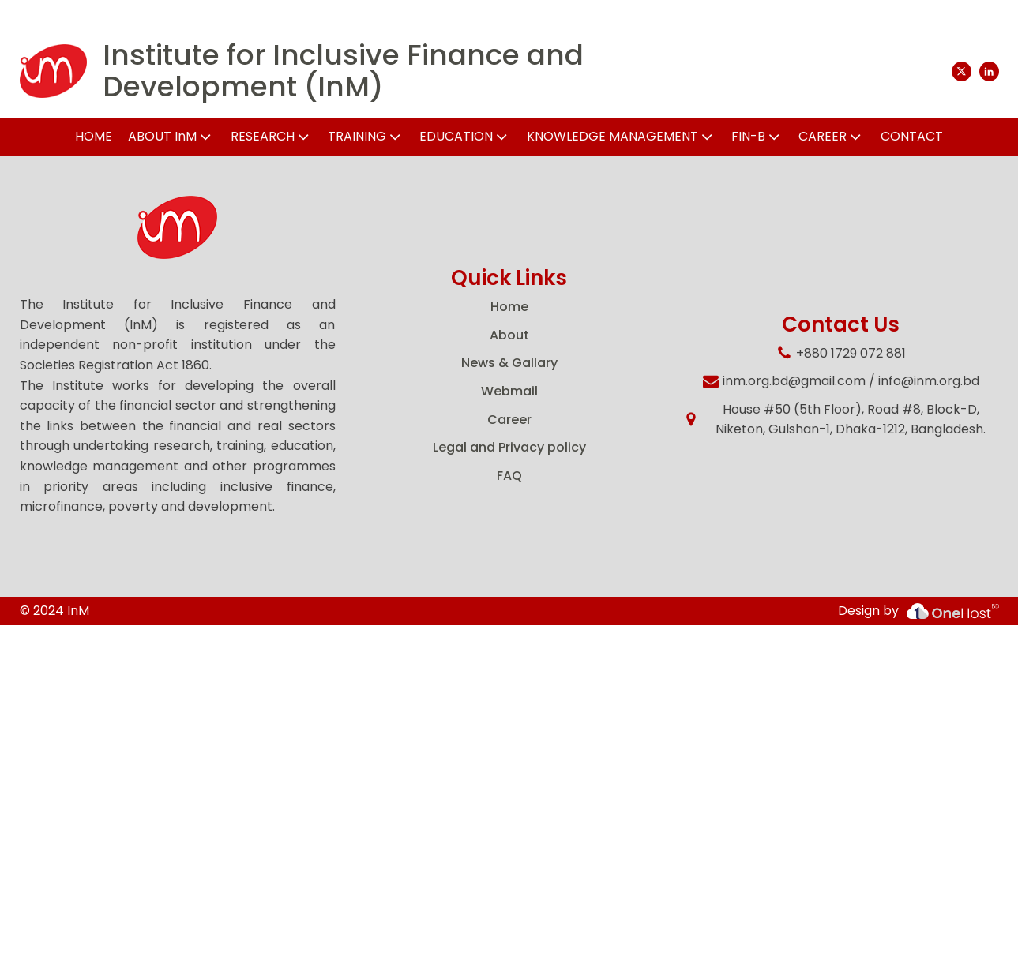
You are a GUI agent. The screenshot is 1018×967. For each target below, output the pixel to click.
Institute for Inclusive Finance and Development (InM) (343, 71)
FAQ (509, 476)
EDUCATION (464, 136)
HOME (93, 136)
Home (509, 307)
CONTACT (912, 136)
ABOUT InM (171, 136)
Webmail (509, 391)
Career (509, 419)
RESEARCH (271, 136)
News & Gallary (509, 363)
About (509, 335)
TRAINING (366, 136)
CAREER (831, 136)
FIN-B (757, 136)
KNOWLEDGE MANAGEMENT (621, 136)
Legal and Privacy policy (509, 447)
